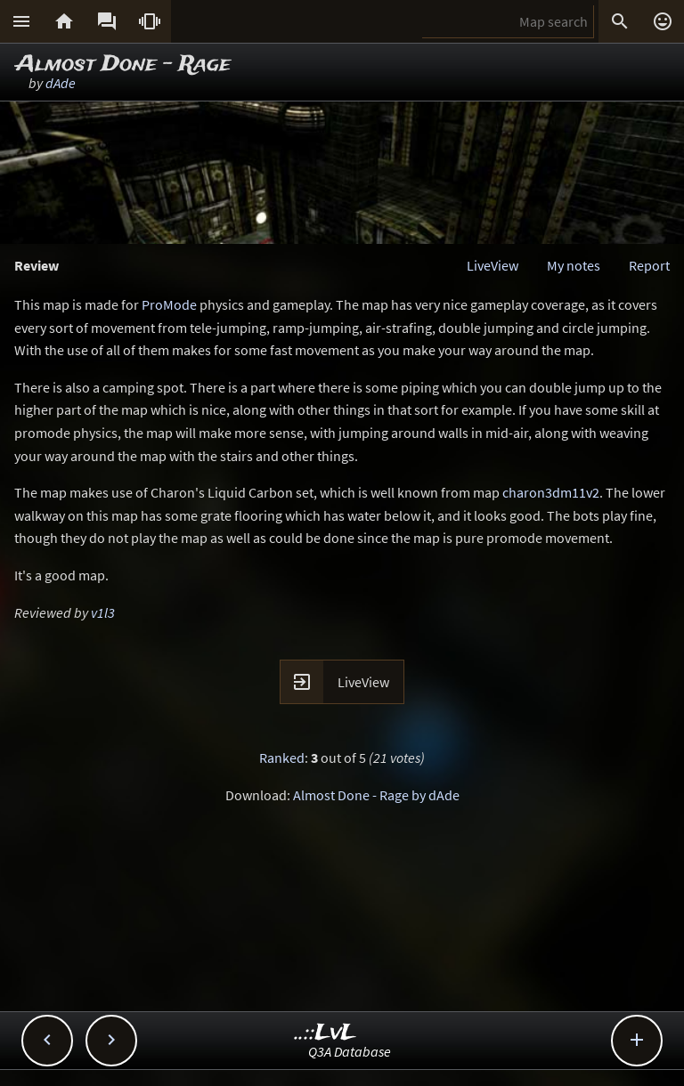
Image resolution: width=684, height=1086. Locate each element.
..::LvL (325, 1033)
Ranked (282, 757)
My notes (573, 265)
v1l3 (103, 612)
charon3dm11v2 (550, 492)
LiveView (492, 265)
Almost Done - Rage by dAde (376, 795)
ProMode (169, 304)
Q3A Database (349, 1051)
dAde (60, 83)
